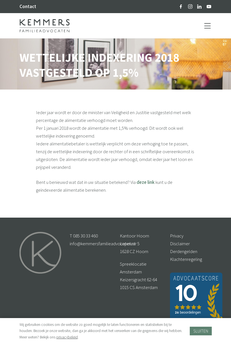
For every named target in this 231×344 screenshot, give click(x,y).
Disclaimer (180, 243)
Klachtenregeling (186, 259)
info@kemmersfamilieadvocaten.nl (102, 243)
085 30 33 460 (85, 236)
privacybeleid (67, 337)
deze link (146, 182)
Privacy (176, 236)
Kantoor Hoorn (134, 236)
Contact (28, 6)
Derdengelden (183, 251)
